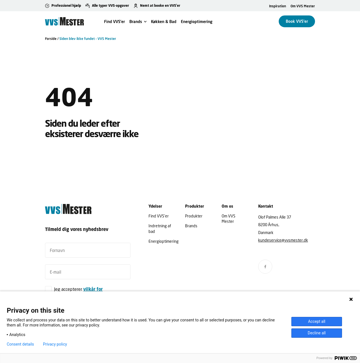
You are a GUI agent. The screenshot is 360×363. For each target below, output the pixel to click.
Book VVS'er (297, 21)
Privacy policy (55, 344)
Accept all (316, 321)
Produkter (193, 216)
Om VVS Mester (303, 6)
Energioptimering (196, 21)
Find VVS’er (114, 21)
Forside (51, 39)
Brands (135, 21)
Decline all (317, 333)
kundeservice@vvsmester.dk (283, 240)
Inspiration (277, 6)
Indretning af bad (159, 228)
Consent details (20, 344)
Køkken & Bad (163, 21)
